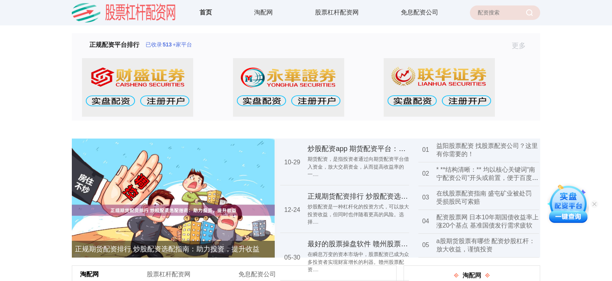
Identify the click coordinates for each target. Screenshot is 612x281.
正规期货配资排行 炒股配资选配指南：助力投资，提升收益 (167, 249)
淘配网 (263, 12)
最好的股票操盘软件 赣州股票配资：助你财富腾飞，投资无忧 (403, 244)
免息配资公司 (419, 12)
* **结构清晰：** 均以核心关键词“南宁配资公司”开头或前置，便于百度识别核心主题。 (487, 177)
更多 (522, 46)
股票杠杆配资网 (337, 12)
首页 (205, 12)
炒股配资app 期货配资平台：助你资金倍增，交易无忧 (392, 149)
